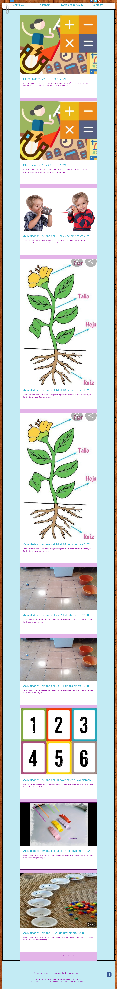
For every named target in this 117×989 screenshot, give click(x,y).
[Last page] (78, 955)
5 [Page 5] (68, 955)
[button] (18, 5)
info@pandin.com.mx (77, 981)
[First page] (40, 955)
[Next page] (73, 955)
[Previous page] (44, 955)
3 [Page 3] (58, 955)
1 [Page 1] (49, 955)
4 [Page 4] (63, 955)
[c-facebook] (109, 974)
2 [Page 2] (54, 955)
